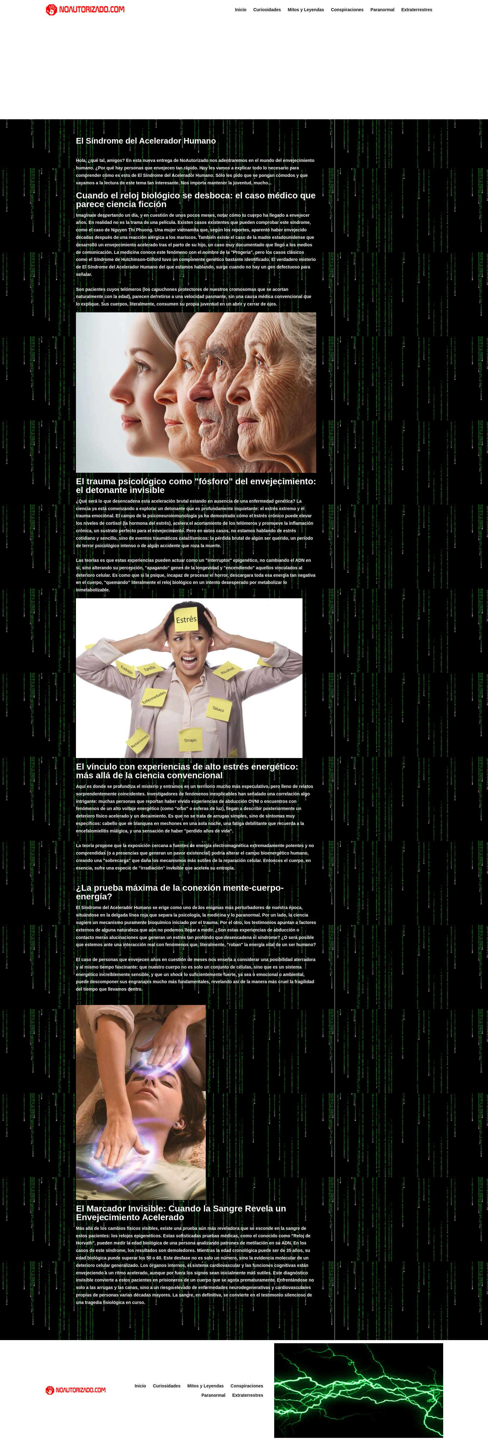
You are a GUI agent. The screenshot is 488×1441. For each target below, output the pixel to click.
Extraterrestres (416, 9)
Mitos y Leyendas (306, 9)
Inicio (240, 9)
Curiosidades (267, 9)
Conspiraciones (347, 9)
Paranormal (382, 9)
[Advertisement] (244, 69)
